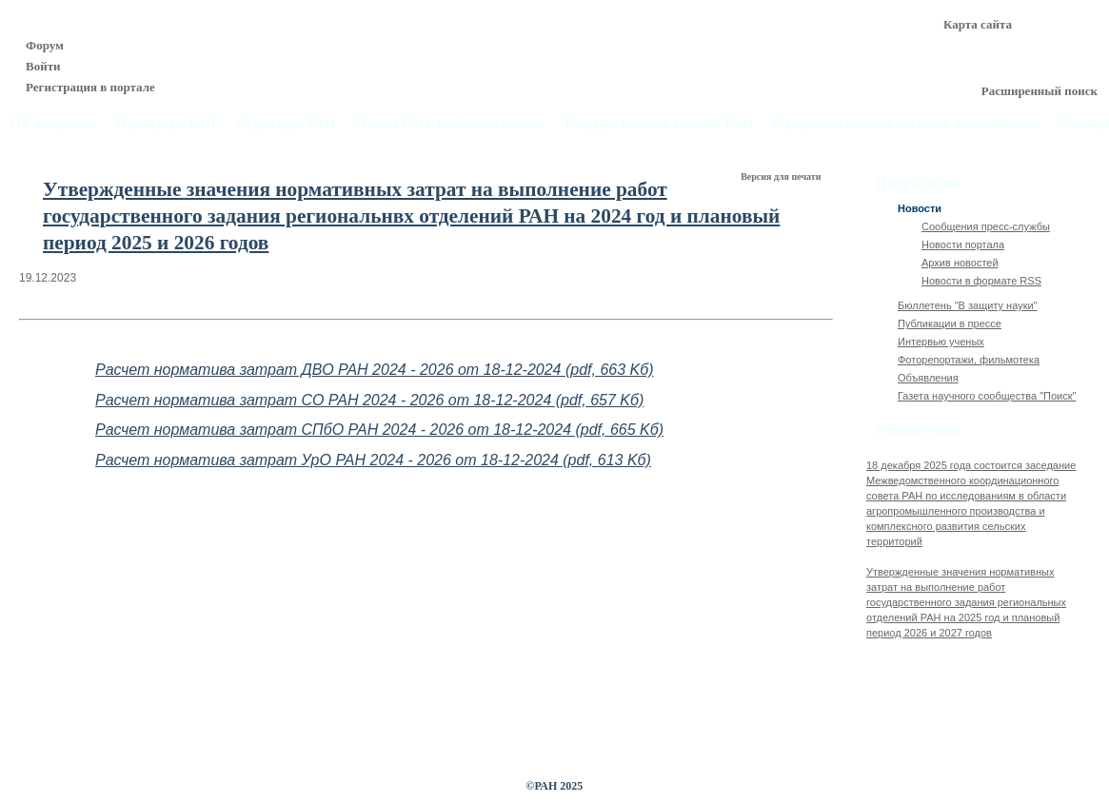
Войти (43, 66)
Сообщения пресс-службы (985, 226)
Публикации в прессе (949, 323)
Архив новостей (960, 262)
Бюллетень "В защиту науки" (968, 305)
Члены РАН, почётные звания (450, 123)
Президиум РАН (165, 123)
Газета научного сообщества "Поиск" (987, 396)
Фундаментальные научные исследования (906, 123)
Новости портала (962, 244)
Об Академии (52, 123)
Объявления (928, 377)
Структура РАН (285, 123)
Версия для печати (782, 176)
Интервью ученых (941, 341)
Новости (919, 208)
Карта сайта (977, 24)
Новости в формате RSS (981, 280)
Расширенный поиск (1039, 91)
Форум (45, 45)
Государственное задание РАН (658, 123)
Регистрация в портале (90, 87)
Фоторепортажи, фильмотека (969, 359)
